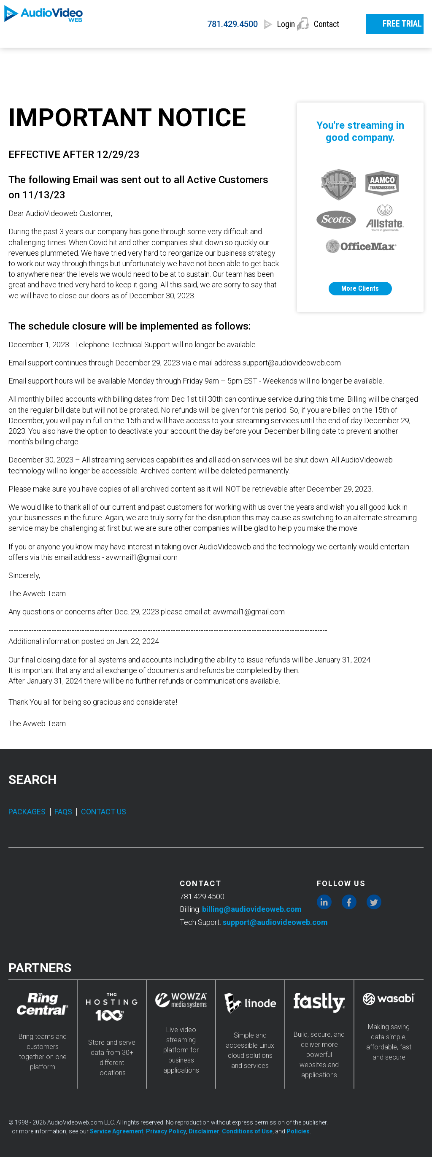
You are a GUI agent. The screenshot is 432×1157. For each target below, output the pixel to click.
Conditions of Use (247, 1131)
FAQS (63, 811)
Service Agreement (116, 1131)
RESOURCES (361, 58)
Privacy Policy (166, 1131)
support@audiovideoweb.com (275, 922)
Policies (298, 1131)
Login (267, 24)
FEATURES (204, 58)
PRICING (135, 58)
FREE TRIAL (391, 23)
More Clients (360, 288)
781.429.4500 (200, 24)
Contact (327, 24)
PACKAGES (27, 811)
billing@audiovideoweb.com (252, 909)
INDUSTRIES (281, 58)
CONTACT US (103, 811)
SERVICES (66, 58)
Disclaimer (204, 1131)
